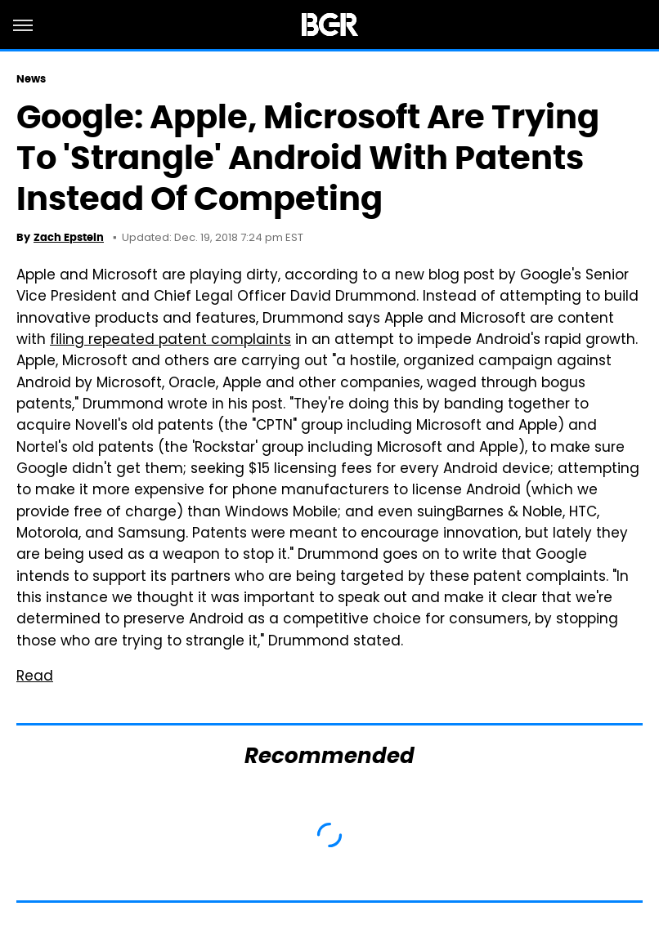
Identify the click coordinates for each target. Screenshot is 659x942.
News (31, 79)
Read (34, 677)
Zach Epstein (69, 237)
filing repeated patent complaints (170, 340)
